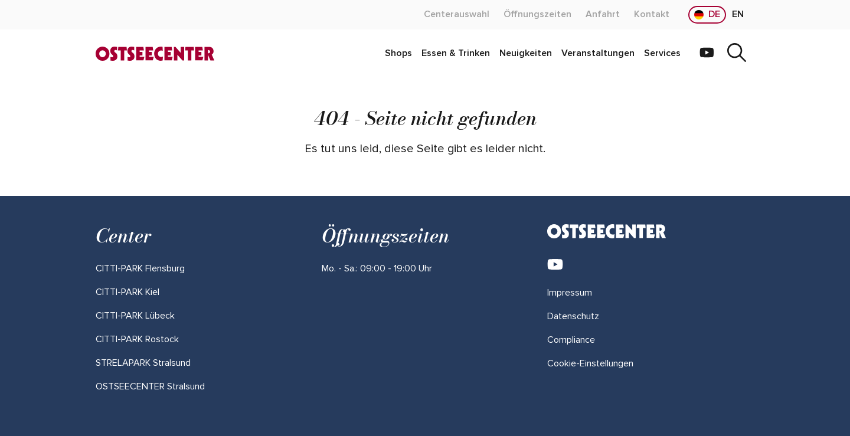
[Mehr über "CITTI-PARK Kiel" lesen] (127, 292)
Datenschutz (573, 316)
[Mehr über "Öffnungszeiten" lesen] (537, 14)
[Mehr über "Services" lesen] (662, 53)
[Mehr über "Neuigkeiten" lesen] (525, 53)
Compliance (571, 340)
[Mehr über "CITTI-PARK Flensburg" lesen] (140, 268)
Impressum (569, 293)
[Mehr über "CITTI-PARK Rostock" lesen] (137, 339)
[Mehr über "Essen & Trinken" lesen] (455, 53)
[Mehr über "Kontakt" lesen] (651, 14)
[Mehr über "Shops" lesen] (398, 53)
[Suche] (736, 54)
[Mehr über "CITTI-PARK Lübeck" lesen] (135, 316)
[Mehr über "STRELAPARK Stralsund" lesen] (143, 363)
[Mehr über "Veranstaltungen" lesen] (598, 53)
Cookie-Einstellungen (590, 363)
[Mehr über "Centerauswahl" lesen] (456, 14)
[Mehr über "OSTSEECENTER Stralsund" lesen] (150, 386)
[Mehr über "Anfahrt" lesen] (603, 14)
